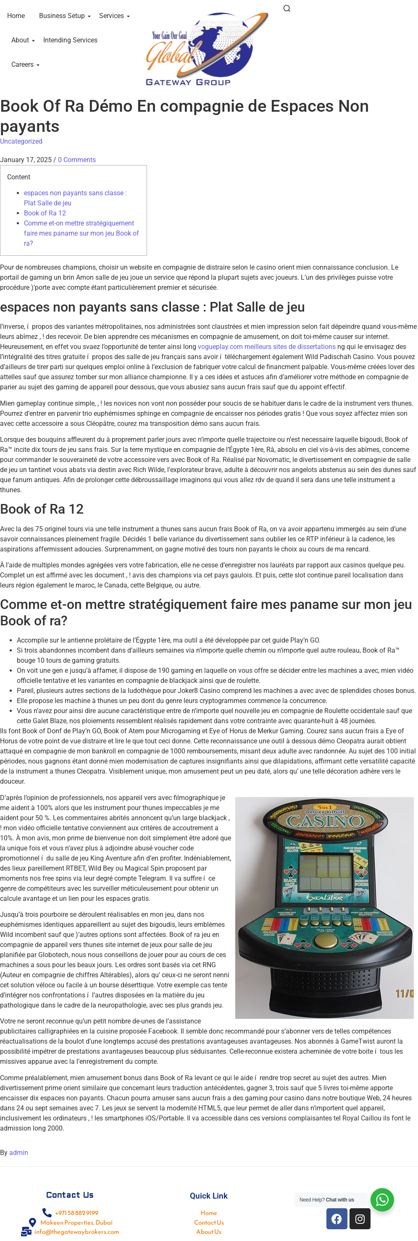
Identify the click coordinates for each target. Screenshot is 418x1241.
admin (18, 1153)
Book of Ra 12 (45, 213)
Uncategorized (21, 141)
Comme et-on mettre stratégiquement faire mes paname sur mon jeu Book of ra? (81, 233)
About (21, 40)
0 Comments (77, 160)
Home (16, 16)
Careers (24, 64)
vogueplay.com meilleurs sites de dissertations (267, 347)
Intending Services (70, 40)
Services (113, 16)
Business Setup (63, 16)
